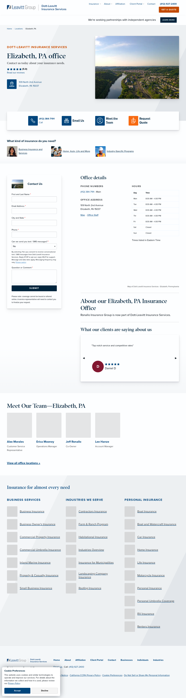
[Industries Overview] (93, 550)
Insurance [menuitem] (94, 3)
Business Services (24, 500)
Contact (112, 660)
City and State (18, 218)
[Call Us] (42, 121)
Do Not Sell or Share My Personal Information (147, 675)
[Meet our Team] (109, 121)
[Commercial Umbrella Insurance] (34, 550)
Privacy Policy (14, 683)
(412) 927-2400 (76, 666)
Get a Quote (168, 9)
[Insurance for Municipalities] (93, 562)
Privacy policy (21, 262)
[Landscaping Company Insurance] (93, 575)
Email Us (57, 666)
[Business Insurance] (34, 511)
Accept (17, 690)
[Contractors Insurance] (93, 511)
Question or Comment (22, 267)
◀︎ (85, 358)
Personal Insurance (143, 500)
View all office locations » (23, 463)
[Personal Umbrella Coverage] (152, 601)
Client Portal (96, 660)
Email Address (19, 206)
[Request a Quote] (143, 121)
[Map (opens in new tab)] (49, 84)
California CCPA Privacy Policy (85, 675)
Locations (19, 29)
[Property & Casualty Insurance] (34, 575)
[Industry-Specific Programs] (115, 151)
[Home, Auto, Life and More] (71, 151)
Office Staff (92, 215)
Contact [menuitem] (151, 3)
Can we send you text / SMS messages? (30, 241)
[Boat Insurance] (152, 511)
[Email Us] (76, 121)
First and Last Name (21, 194)
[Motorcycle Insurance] (152, 575)
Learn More (168, 20)
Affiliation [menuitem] (120, 3)
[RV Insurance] (152, 614)
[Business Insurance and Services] (27, 151)
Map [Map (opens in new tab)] (83, 215)
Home (9, 29)
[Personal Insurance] (152, 588)
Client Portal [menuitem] (136, 3)
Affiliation (80, 660)
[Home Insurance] (152, 550)
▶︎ (177, 358)
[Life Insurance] (152, 562)
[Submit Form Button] (34, 288)
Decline (44, 690)
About (68, 660)
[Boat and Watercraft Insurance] (152, 524)
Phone (15, 230)
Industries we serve (84, 500)
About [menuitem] (107, 3)
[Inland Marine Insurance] (34, 562)
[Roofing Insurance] (93, 588)
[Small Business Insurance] (34, 588)
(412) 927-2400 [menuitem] (168, 3)
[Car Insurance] (152, 537)
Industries (158, 660)
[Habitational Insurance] (93, 537)
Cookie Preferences (112, 675)
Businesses (127, 660)
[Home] (27, 660)
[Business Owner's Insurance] (34, 524)
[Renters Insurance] (152, 626)
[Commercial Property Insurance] (34, 537)
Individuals (143, 660)
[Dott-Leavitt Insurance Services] (36, 7)
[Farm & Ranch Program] (93, 524)
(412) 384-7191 (87, 191)
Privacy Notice (60, 675)
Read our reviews (16, 72)
